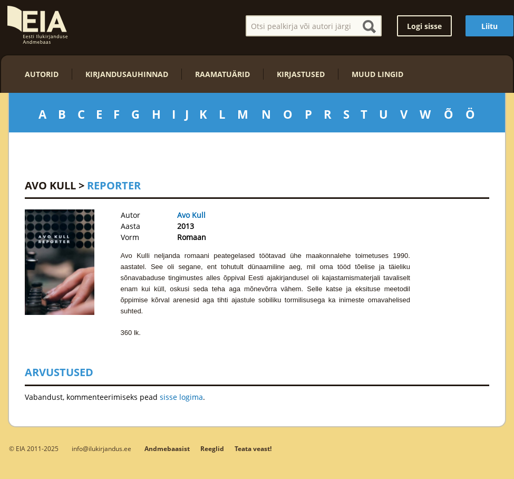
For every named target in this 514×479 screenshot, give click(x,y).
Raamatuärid (222, 74)
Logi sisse (424, 26)
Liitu (489, 26)
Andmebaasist (167, 448)
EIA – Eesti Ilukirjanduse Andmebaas (37, 25)
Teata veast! (253, 448)
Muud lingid (377, 74)
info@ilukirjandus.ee (101, 448)
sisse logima (181, 397)
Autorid (42, 74)
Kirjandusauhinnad (126, 74)
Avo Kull (50, 185)
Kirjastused (301, 74)
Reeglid (212, 448)
